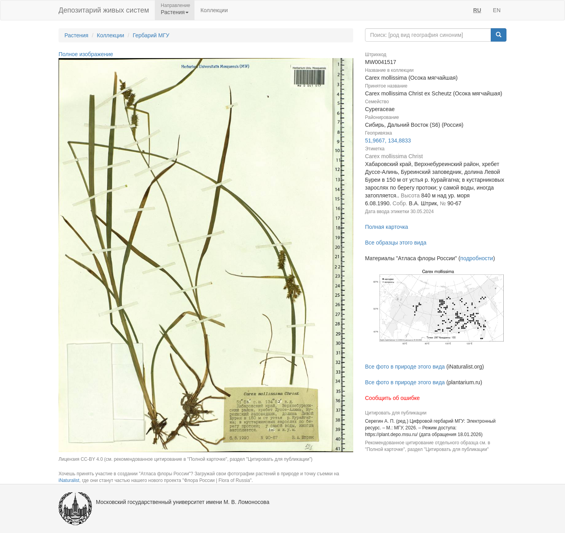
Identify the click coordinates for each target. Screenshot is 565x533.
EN (497, 10)
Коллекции (214, 10)
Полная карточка (386, 227)
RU (477, 10)
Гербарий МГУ (151, 35)
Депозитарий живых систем (104, 10)
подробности (476, 258)
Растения (76, 35)
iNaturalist (69, 480)
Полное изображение (86, 54)
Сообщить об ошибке (392, 398)
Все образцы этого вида (395, 242)
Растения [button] (175, 12)
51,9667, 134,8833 (388, 140)
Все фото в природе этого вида (405, 366)
